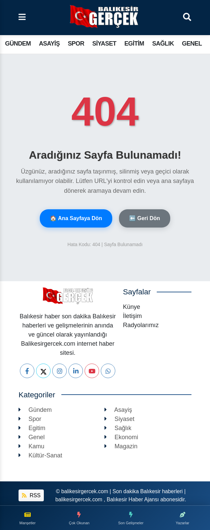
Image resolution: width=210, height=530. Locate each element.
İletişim (132, 316)
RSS (31, 495)
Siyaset (104, 43)
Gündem (18, 43)
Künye (131, 306)
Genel (192, 43)
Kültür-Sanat (40, 455)
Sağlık (163, 43)
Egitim (134, 43)
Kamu (31, 446)
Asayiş (49, 43)
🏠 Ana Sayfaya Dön (76, 218)
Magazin (121, 446)
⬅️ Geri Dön (144, 218)
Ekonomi (121, 437)
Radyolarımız (141, 325)
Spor (76, 43)
